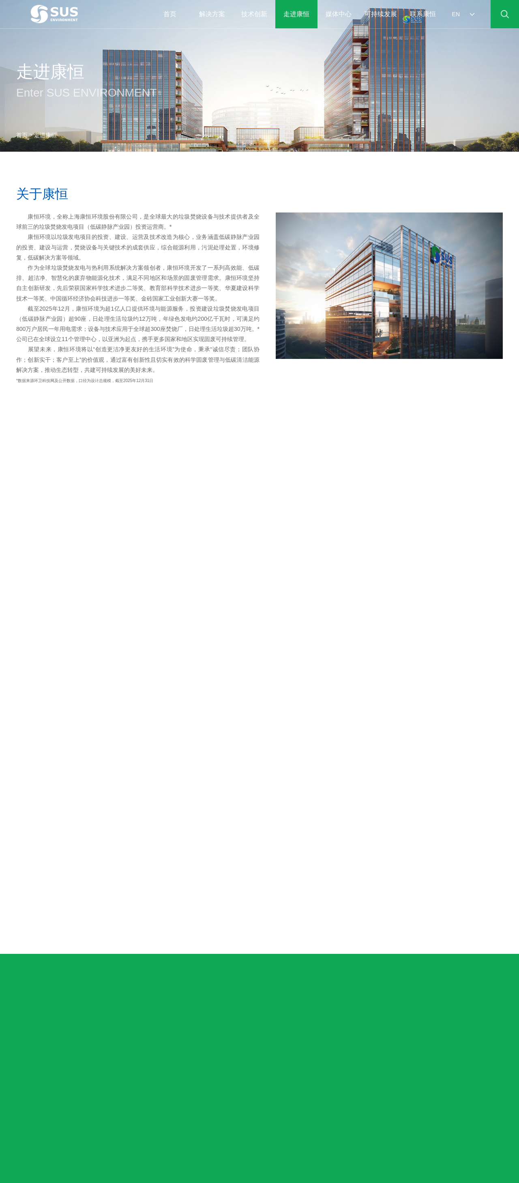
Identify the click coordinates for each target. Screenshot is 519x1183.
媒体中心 (339, 14)
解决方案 (212, 14)
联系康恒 (423, 14)
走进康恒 (296, 14)
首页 (22, 135)
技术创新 (254, 14)
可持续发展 (381, 14)
